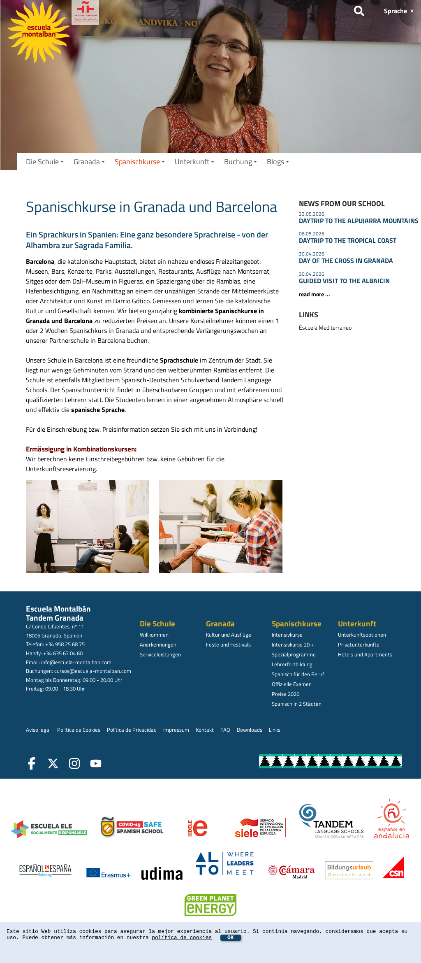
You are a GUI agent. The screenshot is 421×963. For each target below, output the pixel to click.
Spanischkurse (140, 161)
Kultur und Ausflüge (228, 634)
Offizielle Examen (292, 684)
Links (274, 730)
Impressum (176, 730)
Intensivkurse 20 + (293, 644)
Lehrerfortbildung (292, 664)
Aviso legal (38, 730)
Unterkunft (194, 161)
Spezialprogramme (294, 654)
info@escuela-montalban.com (76, 662)
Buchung (240, 161)
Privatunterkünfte (358, 644)
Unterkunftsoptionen (362, 634)
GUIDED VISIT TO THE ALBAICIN (344, 281)
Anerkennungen (158, 644)
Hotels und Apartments (365, 654)
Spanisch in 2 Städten (297, 704)
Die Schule (45, 161)
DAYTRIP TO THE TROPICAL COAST (347, 240)
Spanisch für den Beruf (298, 674)
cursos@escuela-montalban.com (92, 671)
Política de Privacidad (132, 730)
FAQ (225, 730)
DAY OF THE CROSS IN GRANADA (346, 260)
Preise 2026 (285, 694)
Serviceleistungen (160, 654)
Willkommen (154, 634)
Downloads (249, 730)
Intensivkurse (287, 634)
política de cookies (182, 938)
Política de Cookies (78, 730)
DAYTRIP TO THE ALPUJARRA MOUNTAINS (359, 221)
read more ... (314, 294)
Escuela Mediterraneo (325, 327)
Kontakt (205, 730)
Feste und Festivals (228, 644)
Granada (89, 161)
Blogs (278, 161)
